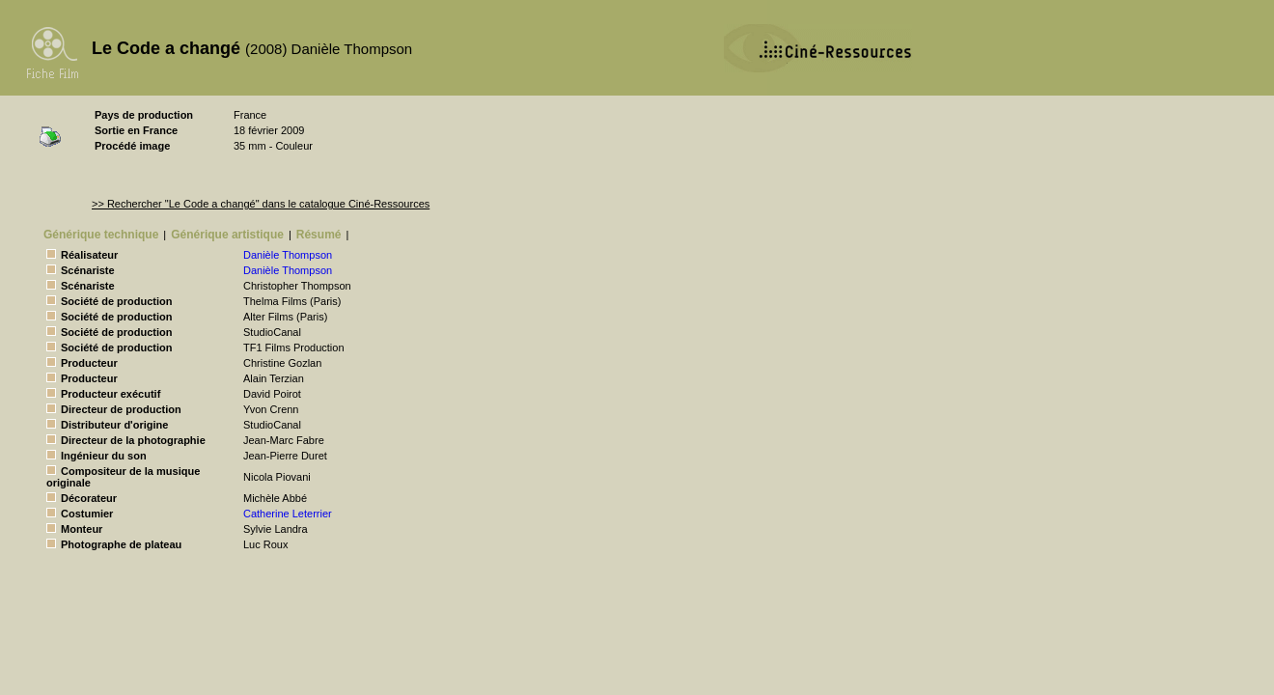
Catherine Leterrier (287, 513)
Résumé (319, 234)
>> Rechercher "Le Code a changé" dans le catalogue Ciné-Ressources (260, 203)
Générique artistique (227, 234)
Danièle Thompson (287, 255)
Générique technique (100, 234)
